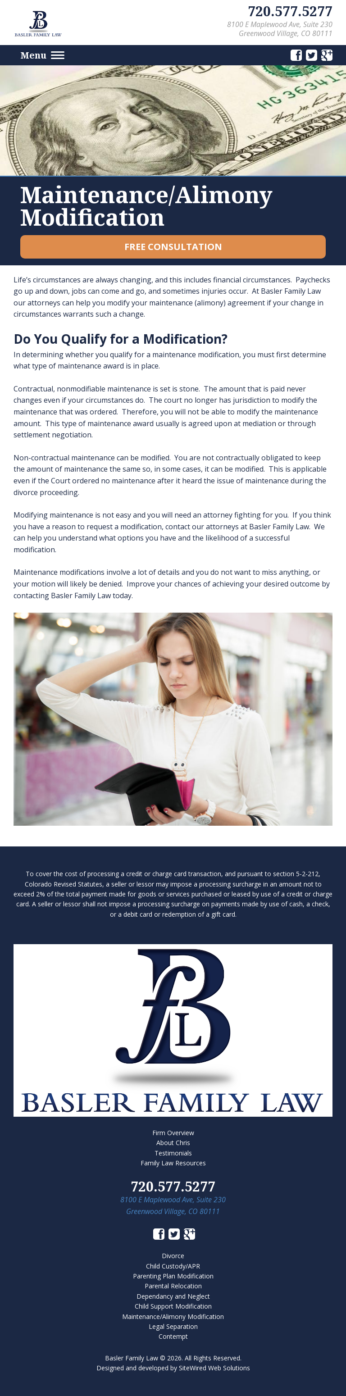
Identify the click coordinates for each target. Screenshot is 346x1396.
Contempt (173, 1336)
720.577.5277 (290, 11)
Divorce (173, 1255)
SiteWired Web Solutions (214, 1368)
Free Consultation (173, 247)
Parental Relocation (173, 1286)
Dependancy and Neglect (173, 1296)
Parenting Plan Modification (173, 1276)
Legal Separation (173, 1326)
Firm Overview (173, 1132)
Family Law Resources (173, 1163)
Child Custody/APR (173, 1266)
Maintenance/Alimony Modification (173, 1316)
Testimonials (173, 1153)
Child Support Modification (173, 1306)
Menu (42, 55)
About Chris (173, 1142)
